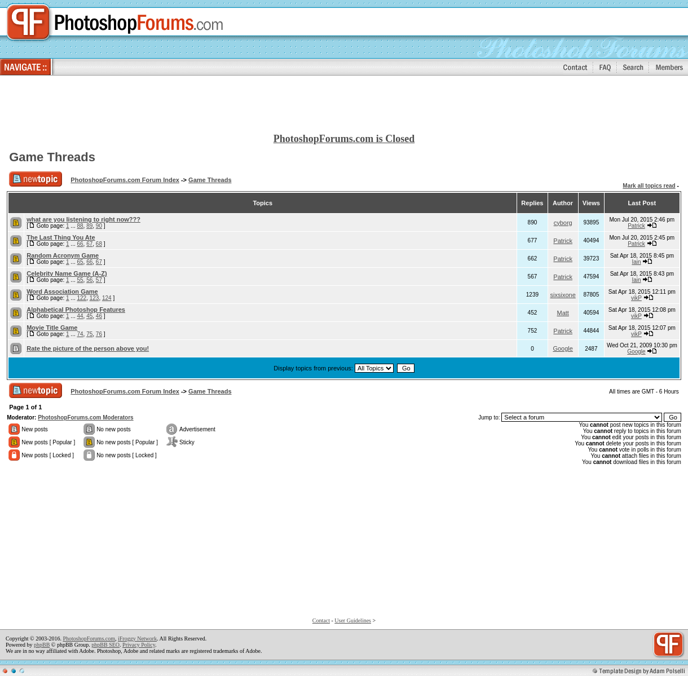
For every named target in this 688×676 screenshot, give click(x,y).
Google (562, 348)
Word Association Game (62, 291)
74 (80, 334)
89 (89, 226)
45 (89, 316)
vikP (636, 298)
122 (81, 298)
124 (107, 298)
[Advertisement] (344, 104)
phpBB (42, 645)
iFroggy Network (137, 638)
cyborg (563, 222)
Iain (636, 262)
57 (99, 280)
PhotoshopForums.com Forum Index (124, 179)
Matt (562, 313)
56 (89, 280)
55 (80, 280)
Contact (321, 620)
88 (80, 226)
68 (99, 244)
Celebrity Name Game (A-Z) (67, 273)
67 (89, 244)
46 (99, 316)
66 (80, 244)
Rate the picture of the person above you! (88, 348)
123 (94, 298)
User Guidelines (352, 620)
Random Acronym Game (63, 255)
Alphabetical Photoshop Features (76, 309)
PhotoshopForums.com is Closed (344, 138)
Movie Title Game (52, 327)
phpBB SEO (105, 645)
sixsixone (563, 294)
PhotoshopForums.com (89, 638)
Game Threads (52, 157)
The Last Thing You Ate (61, 237)
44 (80, 316)
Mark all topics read (649, 186)
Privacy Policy (138, 645)
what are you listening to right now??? (83, 219)
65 (80, 262)
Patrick (636, 226)
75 (89, 334)
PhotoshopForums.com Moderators (85, 417)
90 (99, 226)
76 (99, 334)
